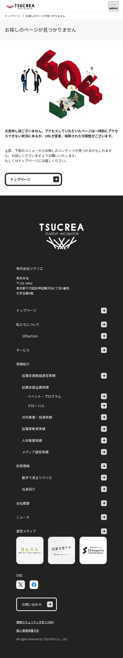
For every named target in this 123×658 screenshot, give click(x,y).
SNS (19, 575)
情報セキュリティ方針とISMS (35, 622)
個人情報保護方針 (27, 630)
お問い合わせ (37, 604)
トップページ (13, 16)
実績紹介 (23, 364)
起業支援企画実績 (35, 387)
